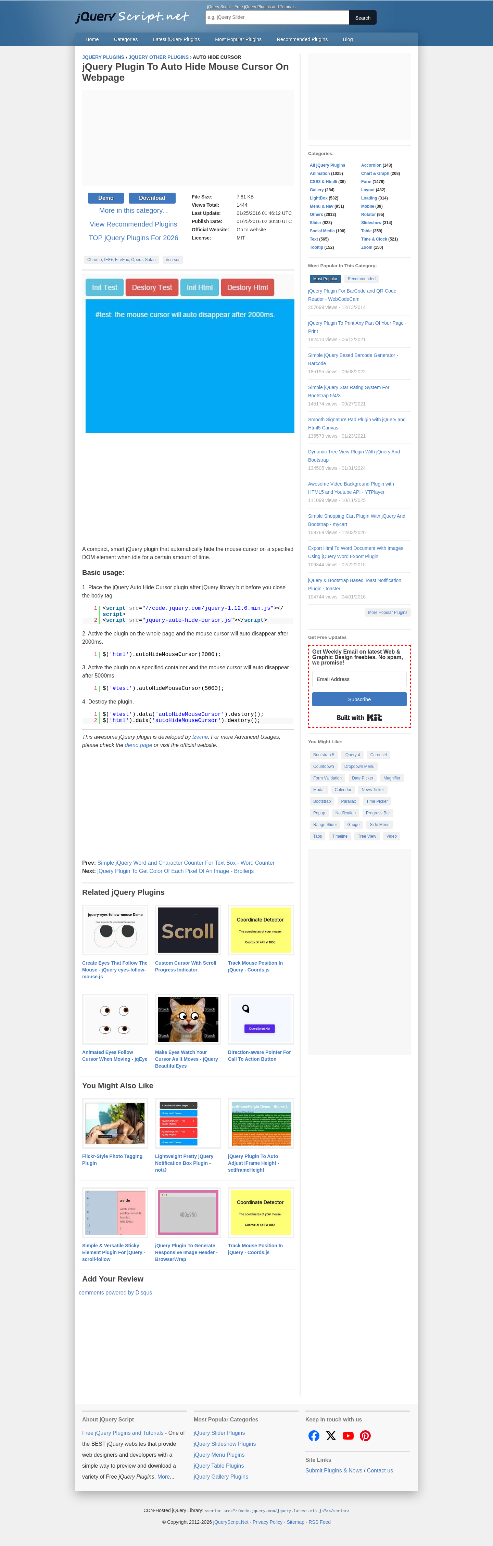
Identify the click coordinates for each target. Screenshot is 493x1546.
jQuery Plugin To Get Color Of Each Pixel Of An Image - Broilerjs (175, 871)
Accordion (371, 165)
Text (314, 239)
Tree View (367, 836)
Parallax (348, 801)
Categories (126, 39)
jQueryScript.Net (231, 1521)
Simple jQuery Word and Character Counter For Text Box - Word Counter (186, 863)
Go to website (251, 229)
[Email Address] (359, 679)
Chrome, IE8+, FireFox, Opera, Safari (121, 259)
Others (316, 214)
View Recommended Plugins (133, 224)
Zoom (366, 247)
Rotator (368, 214)
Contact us (380, 1470)
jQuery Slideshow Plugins (225, 1444)
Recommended (362, 278)
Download (152, 198)
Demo (105, 198)
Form (366, 181)
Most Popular (325, 278)
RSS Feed (319, 1521)
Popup (319, 813)
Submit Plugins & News (333, 1470)
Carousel (378, 754)
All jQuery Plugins (327, 165)
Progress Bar (378, 813)
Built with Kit (359, 717)
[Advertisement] (188, 138)
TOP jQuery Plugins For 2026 (133, 238)
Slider (315, 222)
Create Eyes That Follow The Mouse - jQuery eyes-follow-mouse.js (115, 969)
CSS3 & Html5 (323, 181)
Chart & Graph (375, 173)
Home (92, 39)
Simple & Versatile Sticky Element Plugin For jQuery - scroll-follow (113, 1252)
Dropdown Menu (359, 766)
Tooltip (316, 247)
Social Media (322, 231)
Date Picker (362, 778)
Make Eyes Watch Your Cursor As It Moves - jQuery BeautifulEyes (186, 1059)
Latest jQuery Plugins (176, 39)
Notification (346, 813)
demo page (138, 745)
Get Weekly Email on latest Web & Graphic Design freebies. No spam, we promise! (357, 657)
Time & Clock (374, 239)
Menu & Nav (321, 206)
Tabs (317, 836)
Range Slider (325, 824)
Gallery (317, 190)
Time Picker (377, 801)
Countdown (323, 766)
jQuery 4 (352, 754)
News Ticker (373, 789)
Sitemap (295, 1521)
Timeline (339, 836)
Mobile (367, 206)
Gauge (353, 824)
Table (366, 231)
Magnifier (391, 778)
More (163, 1477)
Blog (348, 39)
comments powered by (115, 1293)
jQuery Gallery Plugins (221, 1477)
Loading (369, 198)
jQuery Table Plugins (219, 1466)
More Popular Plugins (387, 612)
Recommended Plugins (302, 39)
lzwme (200, 737)
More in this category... (133, 210)
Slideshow (371, 222)
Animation (320, 173)
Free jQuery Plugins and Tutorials (135, 13)
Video (392, 836)
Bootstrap (322, 801)
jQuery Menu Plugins (219, 1455)
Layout (368, 190)
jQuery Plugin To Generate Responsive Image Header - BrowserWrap (186, 1252)
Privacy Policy (267, 1521)
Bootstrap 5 (323, 754)
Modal (319, 789)
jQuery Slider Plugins (219, 1433)
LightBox (319, 198)
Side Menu (379, 824)
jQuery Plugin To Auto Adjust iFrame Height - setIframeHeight (253, 1163)
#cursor (173, 259)
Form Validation (327, 778)
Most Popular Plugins (238, 39)
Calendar (343, 789)
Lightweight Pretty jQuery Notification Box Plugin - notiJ (184, 1163)
